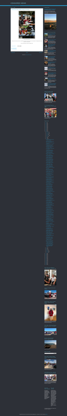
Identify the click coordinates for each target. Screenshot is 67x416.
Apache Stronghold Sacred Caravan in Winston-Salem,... (50, 159)
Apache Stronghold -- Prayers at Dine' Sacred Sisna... (50, 183)
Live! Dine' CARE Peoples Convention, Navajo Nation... (50, 243)
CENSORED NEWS (18, 3)
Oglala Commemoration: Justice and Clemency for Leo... (50, 141)
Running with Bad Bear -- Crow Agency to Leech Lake (50, 179)
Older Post (40, 52)
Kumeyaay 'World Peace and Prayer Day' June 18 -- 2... (49, 209)
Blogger (46, 414)
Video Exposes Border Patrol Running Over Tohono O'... (49, 190)
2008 (46, 263)
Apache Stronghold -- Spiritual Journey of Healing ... (49, 175)
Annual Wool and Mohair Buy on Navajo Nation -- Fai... (50, 195)
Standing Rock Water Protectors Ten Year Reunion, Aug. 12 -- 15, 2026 (50, 9)
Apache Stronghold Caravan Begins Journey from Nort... (49, 230)
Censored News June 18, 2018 (50, 176)
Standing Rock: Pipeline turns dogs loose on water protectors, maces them (52, 79)
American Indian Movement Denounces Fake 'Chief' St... (50, 150)
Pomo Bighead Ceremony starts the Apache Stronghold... (50, 204)
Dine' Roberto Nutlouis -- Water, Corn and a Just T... (50, 227)
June (46, 138)
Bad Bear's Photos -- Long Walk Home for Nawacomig (50, 171)
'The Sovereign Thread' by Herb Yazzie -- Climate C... (50, 234)
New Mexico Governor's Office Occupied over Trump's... (49, 145)
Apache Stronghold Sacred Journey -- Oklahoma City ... (49, 166)
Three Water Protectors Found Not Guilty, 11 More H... (49, 147)
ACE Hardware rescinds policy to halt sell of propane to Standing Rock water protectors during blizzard (52, 84)
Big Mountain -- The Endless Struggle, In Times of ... (49, 223)
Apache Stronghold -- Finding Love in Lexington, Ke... (49, 162)
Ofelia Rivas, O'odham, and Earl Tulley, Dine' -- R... (50, 216)
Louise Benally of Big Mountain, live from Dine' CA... (50, 235)
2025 (46, 123)
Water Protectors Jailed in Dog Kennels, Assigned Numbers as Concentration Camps (52, 51)
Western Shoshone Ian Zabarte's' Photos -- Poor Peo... (50, 154)
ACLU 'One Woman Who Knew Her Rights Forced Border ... (50, 214)
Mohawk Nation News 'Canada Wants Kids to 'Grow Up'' (49, 213)
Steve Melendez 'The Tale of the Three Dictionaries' (50, 206)
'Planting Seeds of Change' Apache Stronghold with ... (49, 152)
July (46, 137)
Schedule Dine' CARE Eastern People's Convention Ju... (49, 198)
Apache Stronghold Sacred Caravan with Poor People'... (50, 155)
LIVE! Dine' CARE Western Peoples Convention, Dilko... (50, 242)
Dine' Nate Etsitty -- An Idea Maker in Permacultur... (49, 232)
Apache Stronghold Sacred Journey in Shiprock (49, 197)
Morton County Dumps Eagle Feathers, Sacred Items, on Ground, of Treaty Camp (51, 57)
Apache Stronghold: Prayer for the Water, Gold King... (50, 191)
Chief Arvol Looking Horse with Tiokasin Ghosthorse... (49, 177)
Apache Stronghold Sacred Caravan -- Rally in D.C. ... (49, 157)
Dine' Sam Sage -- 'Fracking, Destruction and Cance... (49, 237)
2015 (46, 255)
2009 (46, 262)
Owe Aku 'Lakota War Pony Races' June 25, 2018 (49, 184)
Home (27, 52)
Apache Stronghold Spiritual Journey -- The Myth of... (49, 193)
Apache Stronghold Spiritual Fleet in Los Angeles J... (50, 225)
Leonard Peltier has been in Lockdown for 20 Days (49, 186)
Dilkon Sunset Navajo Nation (49, 240)
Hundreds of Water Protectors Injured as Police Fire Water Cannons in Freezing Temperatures (51, 45)
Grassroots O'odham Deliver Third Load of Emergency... (50, 200)
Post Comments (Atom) (28, 54)
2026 (46, 122)
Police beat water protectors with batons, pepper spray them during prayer (52, 63)
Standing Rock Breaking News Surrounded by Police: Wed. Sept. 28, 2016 (52, 34)
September (47, 135)
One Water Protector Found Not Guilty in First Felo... (50, 140)
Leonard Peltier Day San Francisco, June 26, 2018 (49, 188)
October (47, 134)
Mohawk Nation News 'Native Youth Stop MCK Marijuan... (49, 220)
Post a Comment (14, 49)
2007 (46, 264)
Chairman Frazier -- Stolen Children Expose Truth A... (49, 164)
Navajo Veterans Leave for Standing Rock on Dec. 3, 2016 (52, 67)
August (47, 136)
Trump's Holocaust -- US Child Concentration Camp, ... (49, 173)
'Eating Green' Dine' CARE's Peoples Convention (49, 239)
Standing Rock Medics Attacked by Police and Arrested (52, 40)
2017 (46, 253)
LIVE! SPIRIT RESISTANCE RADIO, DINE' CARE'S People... (49, 246)
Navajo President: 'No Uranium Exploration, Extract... (50, 218)
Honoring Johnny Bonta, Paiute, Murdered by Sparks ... (50, 181)
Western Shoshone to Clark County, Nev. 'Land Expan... (49, 169)
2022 (46, 126)
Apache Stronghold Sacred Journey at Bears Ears (49, 202)
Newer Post (13, 52)
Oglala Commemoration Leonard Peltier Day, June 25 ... (50, 211)
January (47, 252)
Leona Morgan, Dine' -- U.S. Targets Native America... (49, 228)
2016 (46, 254)
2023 (46, 125)
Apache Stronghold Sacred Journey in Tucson (49, 207)
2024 (46, 124)
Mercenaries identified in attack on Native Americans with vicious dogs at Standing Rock (52, 73)
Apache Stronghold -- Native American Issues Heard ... (49, 161)
